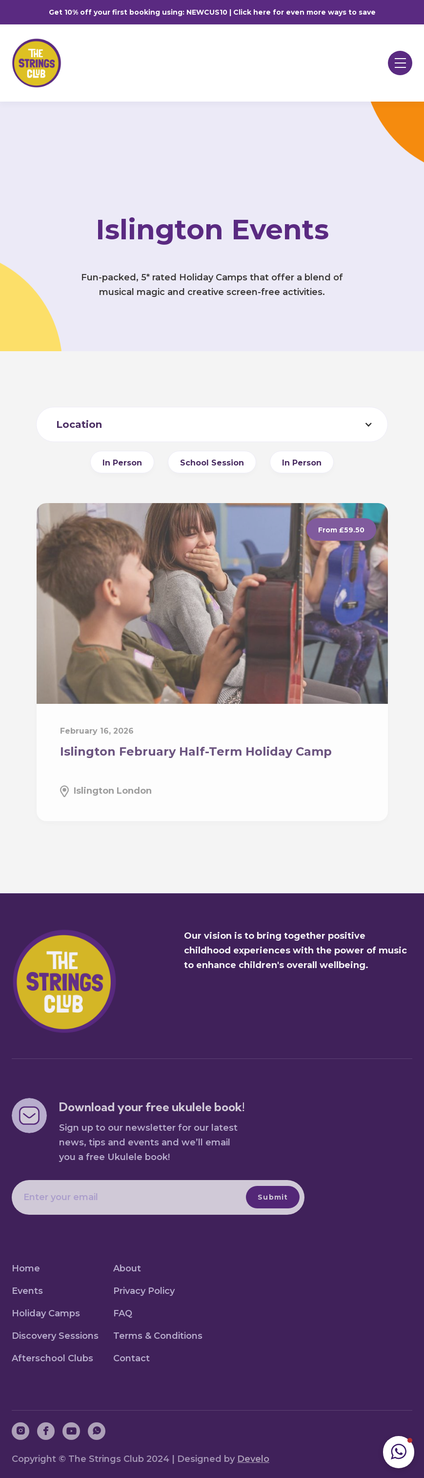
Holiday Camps (46, 1313)
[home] (43, 63)
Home (26, 1268)
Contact (131, 1358)
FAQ (122, 1313)
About (127, 1268)
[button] (400, 63)
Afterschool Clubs (52, 1358)
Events (27, 1291)
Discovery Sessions (55, 1335)
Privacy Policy (144, 1291)
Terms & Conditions (157, 1335)
